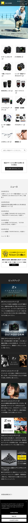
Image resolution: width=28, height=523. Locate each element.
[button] (22, 3)
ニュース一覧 (4, 236)
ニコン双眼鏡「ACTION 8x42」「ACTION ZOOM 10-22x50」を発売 (12, 223)
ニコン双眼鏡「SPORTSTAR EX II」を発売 (12, 231)
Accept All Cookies (14, 521)
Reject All (14, 517)
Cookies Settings (14, 513)
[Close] (26, 502)
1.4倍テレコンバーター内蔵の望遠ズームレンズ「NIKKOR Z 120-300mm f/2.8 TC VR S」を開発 (14, 195)
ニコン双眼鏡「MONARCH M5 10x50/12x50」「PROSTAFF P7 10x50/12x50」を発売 (13, 214)
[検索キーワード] (14, 150)
